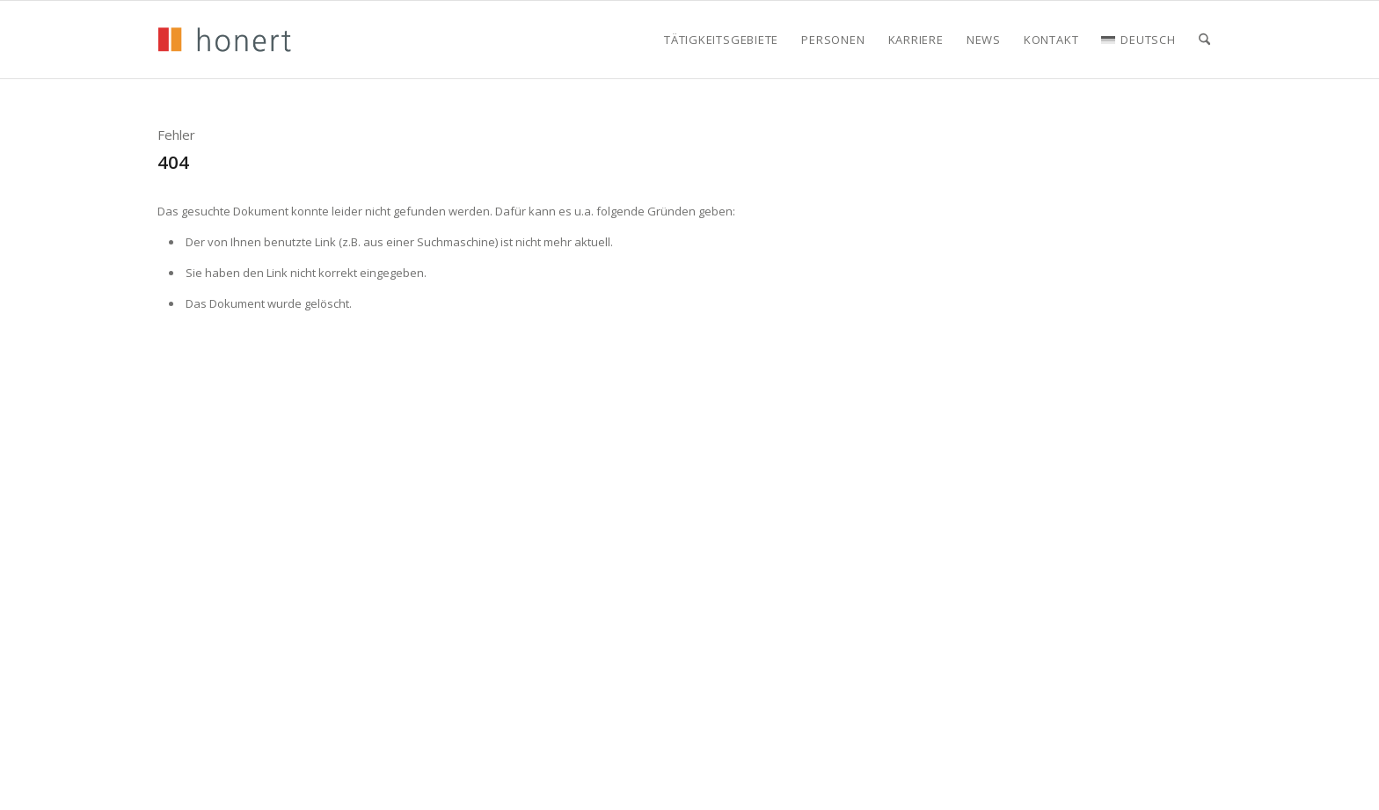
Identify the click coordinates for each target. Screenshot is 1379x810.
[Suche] (1204, 39)
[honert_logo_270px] (224, 39)
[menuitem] (721, 39)
